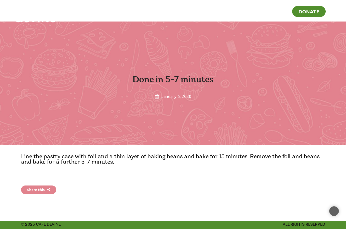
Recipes (262, 11)
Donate (308, 11)
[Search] (335, 10)
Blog (280, 11)
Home (241, 11)
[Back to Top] (334, 211)
